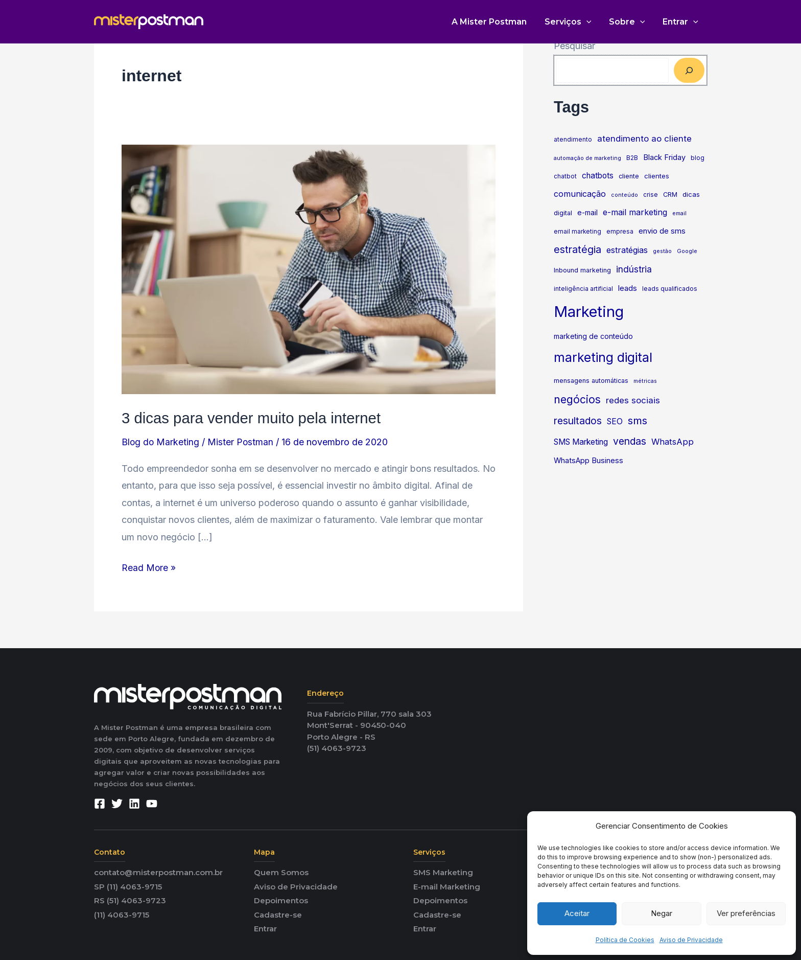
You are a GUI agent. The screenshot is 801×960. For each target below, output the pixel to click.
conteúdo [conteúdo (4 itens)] (624, 195)
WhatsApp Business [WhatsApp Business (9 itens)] (588, 460)
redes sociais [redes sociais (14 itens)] (633, 400)
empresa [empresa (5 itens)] (619, 231)
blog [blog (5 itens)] (697, 158)
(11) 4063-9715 (121, 914)
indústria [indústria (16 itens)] (634, 269)
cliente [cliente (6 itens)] (629, 176)
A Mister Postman (493, 22)
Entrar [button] (681, 21)
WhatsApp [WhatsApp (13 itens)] (672, 442)
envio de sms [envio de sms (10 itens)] (662, 231)
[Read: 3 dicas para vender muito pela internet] (309, 268)
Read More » (149, 566)
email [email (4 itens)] (679, 213)
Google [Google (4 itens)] (687, 251)
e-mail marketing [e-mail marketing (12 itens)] (635, 212)
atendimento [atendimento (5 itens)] (573, 139)
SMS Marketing (443, 872)
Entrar (265, 928)
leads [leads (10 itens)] (627, 288)
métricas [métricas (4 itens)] (645, 381)
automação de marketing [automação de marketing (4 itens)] (587, 158)
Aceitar (577, 913)
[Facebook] (99, 803)
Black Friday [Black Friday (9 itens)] (664, 157)
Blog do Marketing (161, 442)
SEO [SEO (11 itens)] (615, 421)
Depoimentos (281, 900)
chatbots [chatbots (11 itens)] (598, 175)
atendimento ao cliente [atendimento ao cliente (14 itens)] (644, 138)
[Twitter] (117, 803)
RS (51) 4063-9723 (130, 900)
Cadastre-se (278, 914)
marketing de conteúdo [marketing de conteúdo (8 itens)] (593, 336)
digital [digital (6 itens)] (563, 213)
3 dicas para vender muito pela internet (254, 417)
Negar (661, 913)
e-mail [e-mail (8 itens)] (587, 213)
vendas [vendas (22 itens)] (629, 441)
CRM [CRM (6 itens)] (670, 194)
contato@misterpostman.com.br (158, 872)
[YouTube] (151, 803)
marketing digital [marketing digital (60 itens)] (603, 357)
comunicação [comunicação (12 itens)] (580, 194)
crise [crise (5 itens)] (650, 194)
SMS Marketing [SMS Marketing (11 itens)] (581, 442)
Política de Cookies (625, 940)
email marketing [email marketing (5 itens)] (577, 231)
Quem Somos (281, 872)
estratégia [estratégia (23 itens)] (577, 249)
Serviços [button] (571, 21)
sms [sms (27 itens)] (637, 420)
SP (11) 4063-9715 (128, 886)
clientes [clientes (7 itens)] (656, 176)
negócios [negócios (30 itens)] (577, 399)
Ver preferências (746, 913)
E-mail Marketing (446, 886)
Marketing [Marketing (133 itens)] (589, 312)
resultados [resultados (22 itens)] (578, 421)
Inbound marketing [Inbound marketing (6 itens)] (582, 270)
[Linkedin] (134, 803)
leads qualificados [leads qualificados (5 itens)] (669, 288)
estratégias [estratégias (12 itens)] (627, 250)
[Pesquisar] (689, 70)
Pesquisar (574, 45)
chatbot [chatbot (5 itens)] (565, 176)
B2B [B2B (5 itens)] (632, 158)
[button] (589, 21)
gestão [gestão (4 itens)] (662, 251)
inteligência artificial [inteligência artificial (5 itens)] (583, 288)
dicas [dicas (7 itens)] (691, 194)
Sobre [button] (629, 21)
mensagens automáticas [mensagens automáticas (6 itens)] (591, 380)
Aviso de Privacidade (691, 940)
